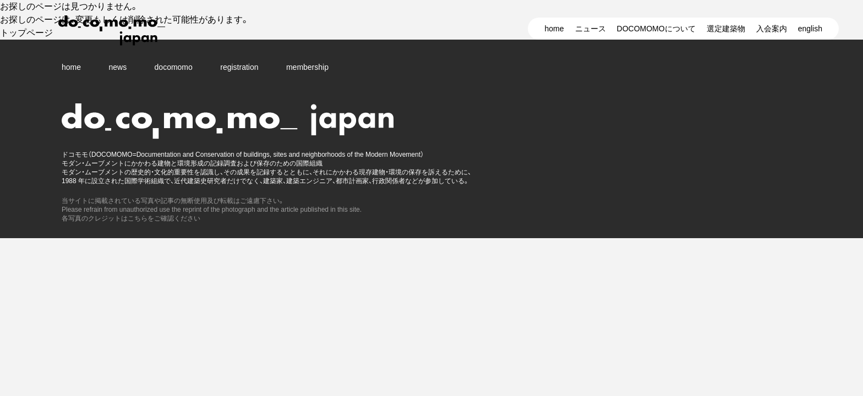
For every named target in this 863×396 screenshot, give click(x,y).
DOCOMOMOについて (656, 28)
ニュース (590, 28)
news (117, 67)
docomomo (174, 67)
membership (307, 67)
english (810, 28)
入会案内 (771, 28)
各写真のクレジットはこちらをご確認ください (131, 218)
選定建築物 (726, 28)
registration (239, 67)
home (554, 28)
